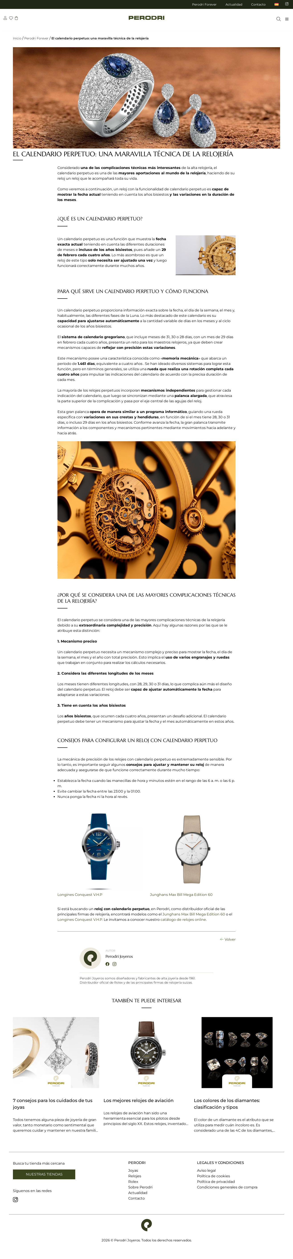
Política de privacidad (216, 1182)
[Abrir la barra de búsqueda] (277, 21)
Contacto (258, 4)
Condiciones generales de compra (227, 1187)
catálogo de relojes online (183, 919)
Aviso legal (206, 1170)
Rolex (133, 1182)
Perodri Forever (204, 4)
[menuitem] (276, 4)
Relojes (134, 1176)
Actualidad (234, 4)
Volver (230, 939)
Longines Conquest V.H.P (79, 895)
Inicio (17, 38)
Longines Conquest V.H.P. (80, 919)
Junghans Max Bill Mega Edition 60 (181, 895)
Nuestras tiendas (44, 1174)
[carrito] (17, 20)
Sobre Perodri (140, 1187)
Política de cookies (213, 1176)
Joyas (133, 1170)
